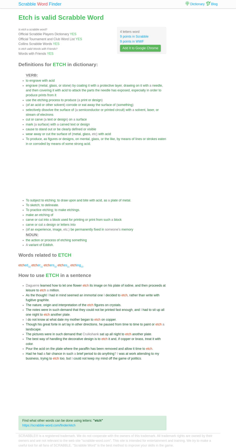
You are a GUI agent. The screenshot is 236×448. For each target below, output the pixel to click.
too (62, 358)
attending (143, 353)
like (112, 139)
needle (157, 85)
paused (109, 324)
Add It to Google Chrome (140, 48)
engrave (35, 80)
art (64, 324)
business (32, 358)
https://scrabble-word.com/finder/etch (48, 425)
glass (53, 85)
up (158, 310)
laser (150, 110)
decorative (75, 339)
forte (54, 324)
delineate (51, 205)
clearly (66, 129)
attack (76, 90)
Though (31, 324)
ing (76, 265)
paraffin (84, 349)
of (28, 105)
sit (154, 310)
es (64, 265)
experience (43, 229)
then (35, 90)
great (46, 324)
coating (82, 85)
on (138, 85)
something (124, 105)
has (114, 90)
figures (53, 139)
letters (65, 224)
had (52, 295)
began (85, 319)
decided (111, 295)
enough (127, 310)
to (27, 80)
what (53, 319)
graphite (43, 300)
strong (78, 144)
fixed (97, 229)
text (50, 119)
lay (69, 324)
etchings (73, 210)
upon (72, 200)
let (64, 285)
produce (32, 95)
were (44, 310)
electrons (46, 114)
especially (138, 90)
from (50, 95)
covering (45, 90)
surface (106, 105)
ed (24, 265)
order (154, 90)
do (29, 319)
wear (29, 134)
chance (57, 353)
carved (65, 124)
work (132, 353)
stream (31, 114)
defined (77, 129)
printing (79, 220)
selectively (33, 110)
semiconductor (89, 110)
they (82, 310)
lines (138, 139)
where (68, 349)
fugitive (31, 300)
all (162, 310)
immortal (90, 295)
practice (35, 210)
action (35, 240)
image (57, 229)
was (122, 353)
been (100, 349)
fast (118, 310)
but (68, 358)
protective (107, 85)
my (67, 319)
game (123, 358)
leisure (30, 290)
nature (36, 305)
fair (48, 353)
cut (28, 119)
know (41, 319)
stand (43, 129)
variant (34, 245)
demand (66, 310)
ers (50, 265)
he (101, 324)
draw (64, 200)
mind (62, 295)
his (110, 285)
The (28, 305)
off (110, 358)
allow (128, 349)
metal (43, 85)
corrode (71, 105)
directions (90, 324)
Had (29, 353)
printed (109, 110)
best (35, 339)
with (45, 80)
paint (147, 324)
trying (44, 358)
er (37, 265)
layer (118, 85)
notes (36, 310)
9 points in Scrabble (134, 36)
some (69, 144)
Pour (29, 349)
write (149, 295)
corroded (39, 144)
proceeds (155, 285)
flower (77, 285)
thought (41, 295)
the (84, 90)
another (56, 314)
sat (102, 334)
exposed (123, 90)
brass (139, 339)
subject (35, 200)
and (28, 90)
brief (80, 353)
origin (47, 305)
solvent (59, 105)
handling (56, 339)
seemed (73, 295)
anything (108, 353)
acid (52, 80)
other (49, 105)
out (50, 129)
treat (148, 339)
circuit (119, 110)
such (107, 220)
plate (114, 200)
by (74, 85)
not (97, 310)
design (97, 100)
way (42, 339)
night (35, 314)
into (46, 220)
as (45, 139)
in (148, 90)
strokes (152, 139)
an (32, 105)
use (28, 100)
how (55, 285)
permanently (84, 229)
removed (111, 349)
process (54, 100)
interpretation (67, 305)
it (89, 85)
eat (84, 105)
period (88, 353)
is (96, 339)
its (91, 285)
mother (75, 319)
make (62, 210)
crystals (115, 305)
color (29, 344)
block (56, 220)
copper (111, 319)
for (71, 220)
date (60, 319)
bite (85, 200)
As (28, 295)
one (69, 285)
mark (29, 124)
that (75, 310)
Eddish (48, 245)
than (142, 295)
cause (30, 129)
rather (133, 295)
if (119, 339)
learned (45, 285)
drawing (129, 85)
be (59, 129)
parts (90, 90)
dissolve (47, 110)
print (84, 100)
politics (136, 358)
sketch (34, 205)
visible (91, 129)
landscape (33, 329)
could (90, 310)
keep (91, 358)
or (60, 85)
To (27, 139)
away (91, 105)
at (164, 285)
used (64, 220)
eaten (162, 139)
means (126, 139)
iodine (129, 285)
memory (127, 229)
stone (66, 85)
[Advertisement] (96, 172)
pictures (38, 334)
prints (42, 95)
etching (42, 100)
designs (68, 139)
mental (85, 139)
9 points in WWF (132, 41)
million (54, 290)
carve (39, 119)
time (125, 324)
